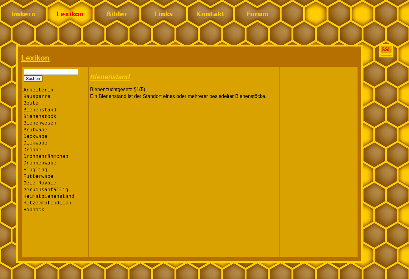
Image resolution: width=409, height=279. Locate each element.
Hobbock (33, 210)
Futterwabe (38, 176)
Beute (30, 103)
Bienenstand (39, 110)
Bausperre (36, 97)
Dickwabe (35, 143)
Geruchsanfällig (45, 190)
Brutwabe (35, 130)
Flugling (35, 170)
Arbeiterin (38, 90)
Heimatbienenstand (48, 196)
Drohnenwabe (39, 163)
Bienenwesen (39, 123)
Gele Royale (39, 183)
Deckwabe (35, 137)
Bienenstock (39, 117)
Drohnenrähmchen (45, 156)
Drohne (32, 150)
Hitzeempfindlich (47, 203)
